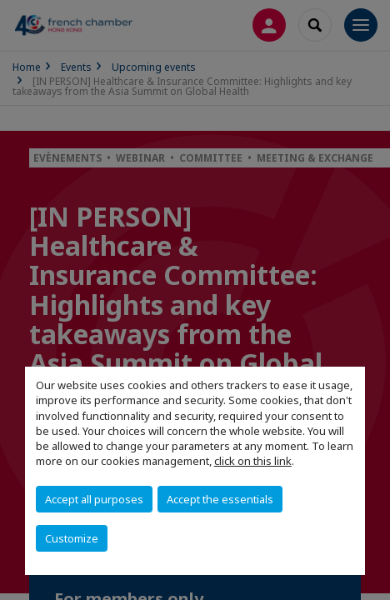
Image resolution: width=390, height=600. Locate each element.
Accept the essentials (220, 499)
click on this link (253, 460)
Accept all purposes (94, 499)
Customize (71, 538)
